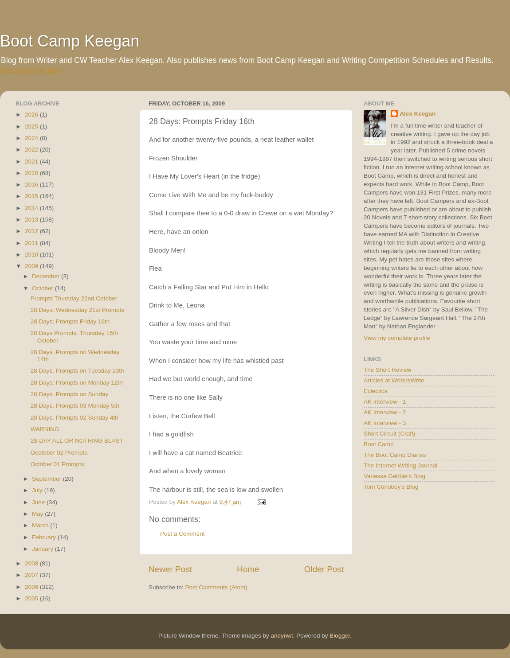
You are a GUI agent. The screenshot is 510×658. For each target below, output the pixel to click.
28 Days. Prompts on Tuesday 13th (77, 370)
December (46, 276)
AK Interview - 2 (385, 412)
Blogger (340, 635)
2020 (32, 173)
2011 (32, 243)
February (45, 537)
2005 (32, 598)
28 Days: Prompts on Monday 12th (77, 382)
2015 (32, 196)
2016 (32, 184)
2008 (32, 563)
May (38, 513)
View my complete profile (397, 338)
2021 (32, 161)
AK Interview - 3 (385, 423)
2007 (32, 575)
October (43, 288)
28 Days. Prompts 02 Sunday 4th (74, 417)
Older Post (324, 569)
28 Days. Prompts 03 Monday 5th (75, 405)
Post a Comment (182, 533)
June (39, 502)
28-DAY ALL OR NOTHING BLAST (77, 440)
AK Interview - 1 (385, 401)
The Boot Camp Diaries (395, 455)
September (47, 478)
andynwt (282, 635)
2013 (32, 219)
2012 (32, 231)
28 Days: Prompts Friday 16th (70, 321)
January (43, 548)
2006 (32, 587)
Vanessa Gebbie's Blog (394, 476)
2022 (32, 149)
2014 (32, 208)
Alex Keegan (417, 113)
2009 (32, 266)
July (38, 490)
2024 (32, 138)
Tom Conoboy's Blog (391, 486)
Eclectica (376, 391)
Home (248, 569)
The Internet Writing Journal (400, 465)
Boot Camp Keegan (69, 41)
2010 (32, 254)
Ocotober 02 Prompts (59, 452)
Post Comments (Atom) (216, 587)
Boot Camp (379, 444)
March (41, 525)
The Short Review (387, 369)
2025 (32, 126)
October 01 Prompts (57, 464)
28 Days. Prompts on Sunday (70, 394)
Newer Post (170, 569)
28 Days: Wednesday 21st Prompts (77, 310)
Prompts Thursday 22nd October (74, 298)
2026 (32, 114)
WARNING (45, 429)
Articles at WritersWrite (394, 380)
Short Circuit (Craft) (389, 433)
